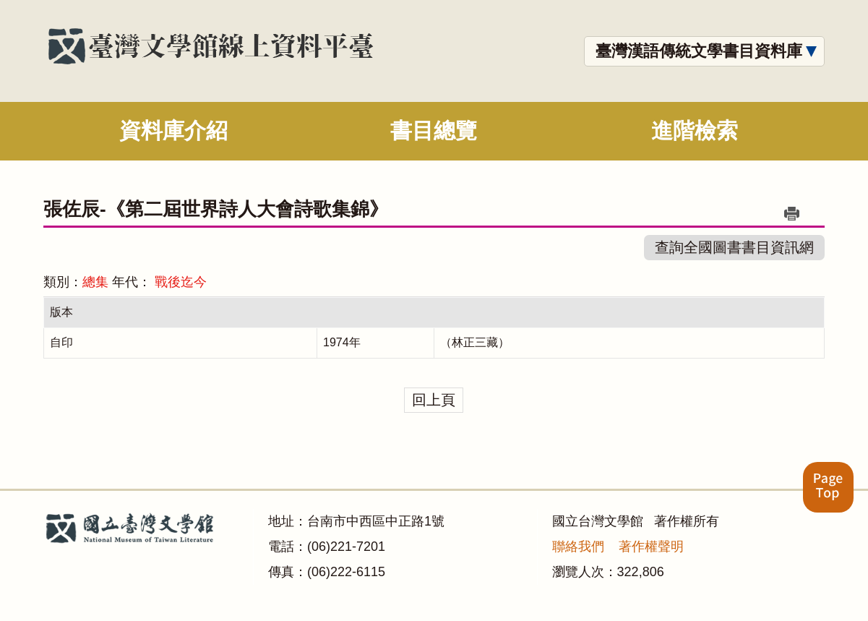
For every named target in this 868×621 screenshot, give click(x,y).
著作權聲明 (651, 546)
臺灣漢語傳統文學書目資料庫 (699, 51)
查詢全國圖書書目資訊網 (734, 247)
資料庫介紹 (173, 130)
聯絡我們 (578, 546)
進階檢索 (694, 130)
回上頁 (433, 400)
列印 (792, 213)
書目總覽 (433, 130)
